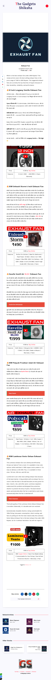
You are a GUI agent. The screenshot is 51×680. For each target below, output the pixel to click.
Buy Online (32, 171)
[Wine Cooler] (29, 621)
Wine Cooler (37, 620)
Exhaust (27, 565)
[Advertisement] (25, 22)
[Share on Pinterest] (2, 84)
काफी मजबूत (22, 204)
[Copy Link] (25, 599)
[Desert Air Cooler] (6, 630)
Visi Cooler (37, 629)
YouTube (17, 671)
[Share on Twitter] (2, 79)
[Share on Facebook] (2, 76)
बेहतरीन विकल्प (25, 371)
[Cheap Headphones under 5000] (37, 648)
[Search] (47, 6)
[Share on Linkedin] (2, 82)
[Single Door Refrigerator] (13, 648)
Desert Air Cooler (14, 629)
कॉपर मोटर (38, 216)
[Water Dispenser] (6, 621)
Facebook (28, 671)
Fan (30, 565)
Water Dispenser (14, 620)
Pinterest (34, 671)
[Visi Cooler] (29, 630)
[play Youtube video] (25, 156)
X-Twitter (22, 671)
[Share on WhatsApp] (2, 87)
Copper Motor (22, 554)
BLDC (27, 274)
